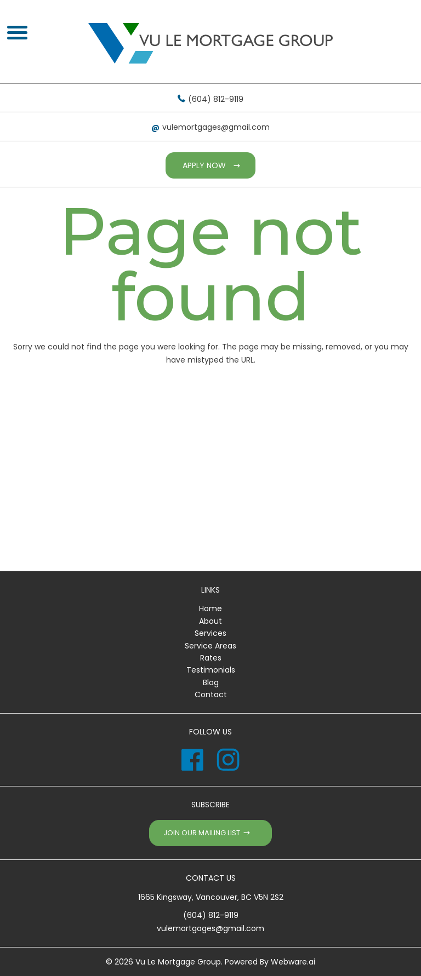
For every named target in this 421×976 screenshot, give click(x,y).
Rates (210, 657)
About (210, 621)
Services (210, 633)
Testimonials (210, 669)
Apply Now (204, 165)
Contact (211, 694)
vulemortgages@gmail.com (216, 127)
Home (210, 608)
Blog (211, 682)
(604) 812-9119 (215, 99)
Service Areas (210, 645)
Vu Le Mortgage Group (178, 961)
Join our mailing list (201, 833)
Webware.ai (293, 961)
